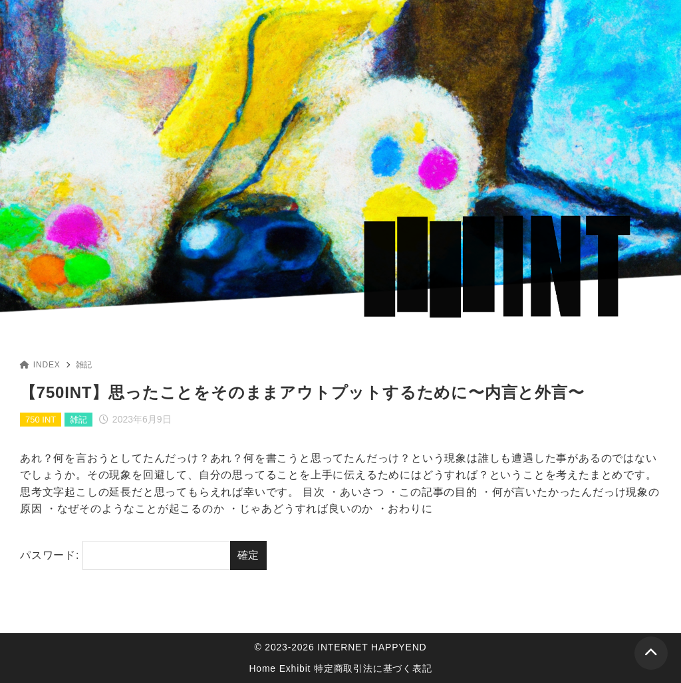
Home (262, 668)
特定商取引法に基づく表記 (373, 668)
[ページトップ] (651, 653)
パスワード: (125, 555)
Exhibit (295, 668)
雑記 (84, 364)
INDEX (40, 364)
